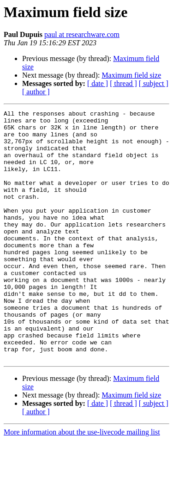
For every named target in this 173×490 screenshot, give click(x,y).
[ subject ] (153, 83)
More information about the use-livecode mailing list (82, 482)
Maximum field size (131, 75)
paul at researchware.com (81, 34)
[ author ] (36, 92)
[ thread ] (123, 83)
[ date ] (97, 83)
